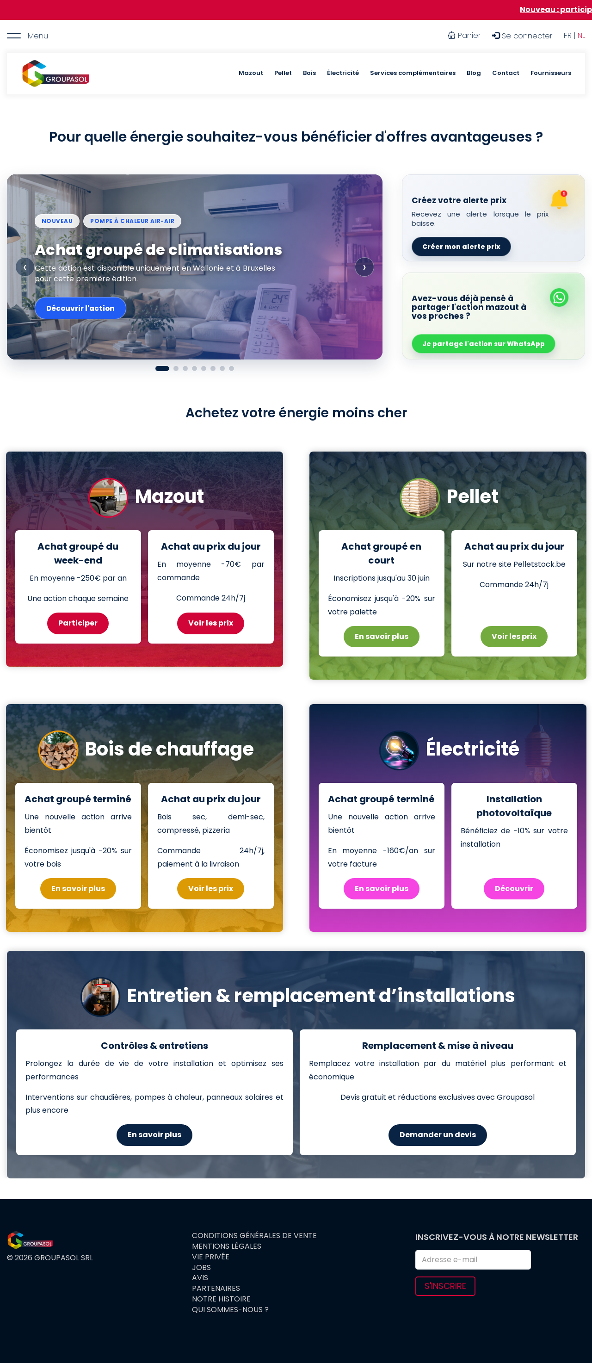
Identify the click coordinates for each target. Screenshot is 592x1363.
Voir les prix (210, 623)
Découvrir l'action (80, 308)
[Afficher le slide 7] (222, 368)
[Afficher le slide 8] (231, 368)
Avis (200, 1278)
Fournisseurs (550, 72)
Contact (505, 72)
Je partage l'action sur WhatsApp (483, 343)
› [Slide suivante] (364, 267)
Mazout (251, 72)
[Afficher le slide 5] (203, 368)
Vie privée (210, 1257)
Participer (78, 623)
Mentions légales (226, 1246)
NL (581, 35)
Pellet (283, 72)
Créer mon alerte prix (461, 246)
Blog (474, 72)
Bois (309, 72)
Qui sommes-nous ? (230, 1310)
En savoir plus (381, 636)
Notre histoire (221, 1299)
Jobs (201, 1268)
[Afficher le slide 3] (185, 368)
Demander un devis (438, 1134)
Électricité (343, 72)
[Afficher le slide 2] (176, 368)
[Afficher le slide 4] (194, 368)
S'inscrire (445, 1286)
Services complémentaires (413, 72)
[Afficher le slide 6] (213, 368)
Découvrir (514, 888)
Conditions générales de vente (254, 1236)
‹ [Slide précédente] (25, 267)
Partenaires (216, 1288)
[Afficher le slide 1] (162, 368)
